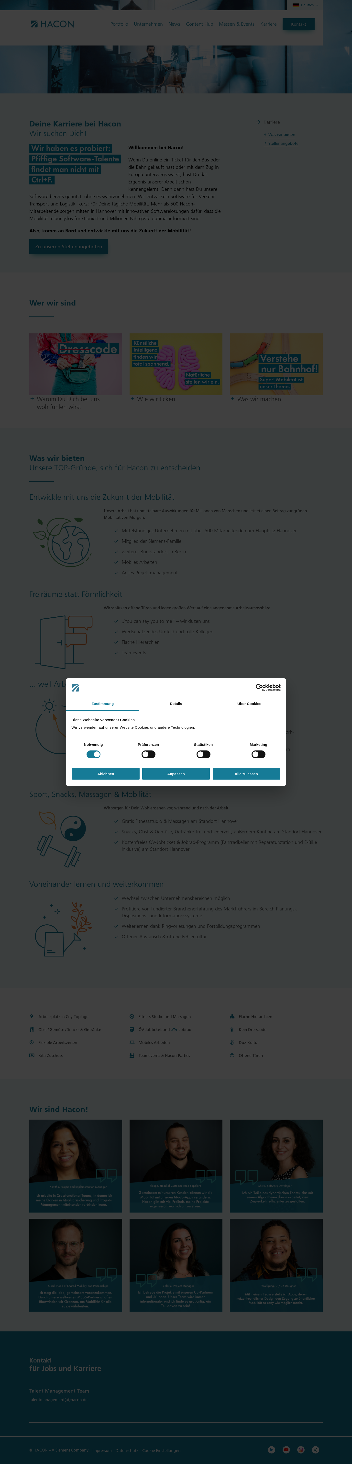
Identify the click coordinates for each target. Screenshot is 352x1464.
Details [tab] (176, 704)
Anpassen (176, 774)
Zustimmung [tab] (103, 704)
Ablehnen (105, 774)
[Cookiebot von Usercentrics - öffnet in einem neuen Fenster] (259, 687)
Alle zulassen (246, 774)
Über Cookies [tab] (249, 704)
